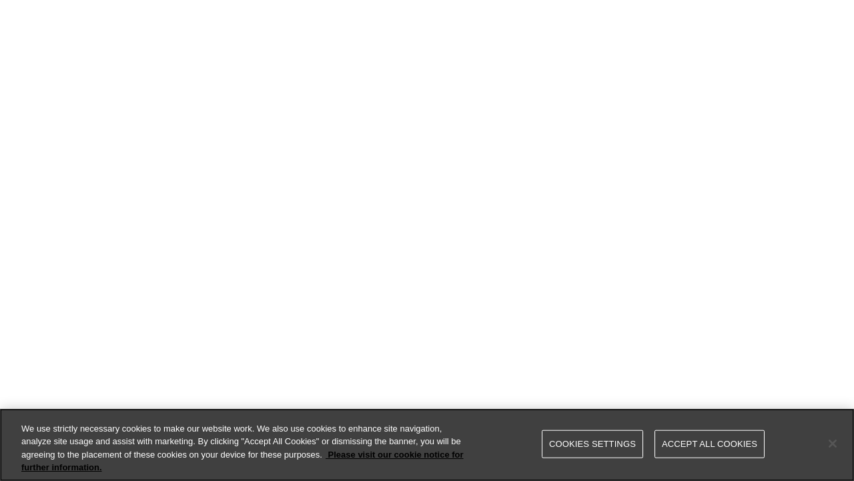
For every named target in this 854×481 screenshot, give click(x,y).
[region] (427, 445)
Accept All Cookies (709, 444)
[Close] (832, 443)
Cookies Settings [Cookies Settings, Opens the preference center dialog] (592, 444)
